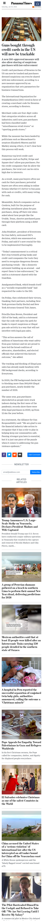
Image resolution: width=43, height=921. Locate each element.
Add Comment (34, 455)
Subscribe (36, 472)
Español (36, 7)
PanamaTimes (21, 3)
